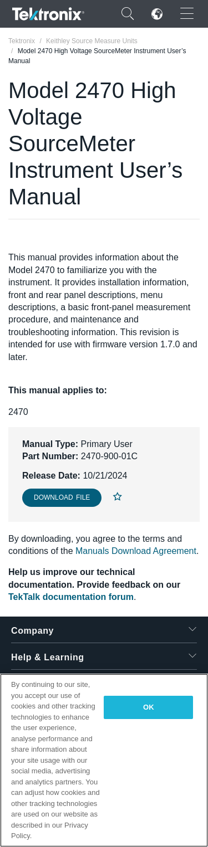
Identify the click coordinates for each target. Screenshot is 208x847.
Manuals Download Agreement (135, 551)
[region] (104, 760)
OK (148, 707)
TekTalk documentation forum (71, 597)
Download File (62, 497)
